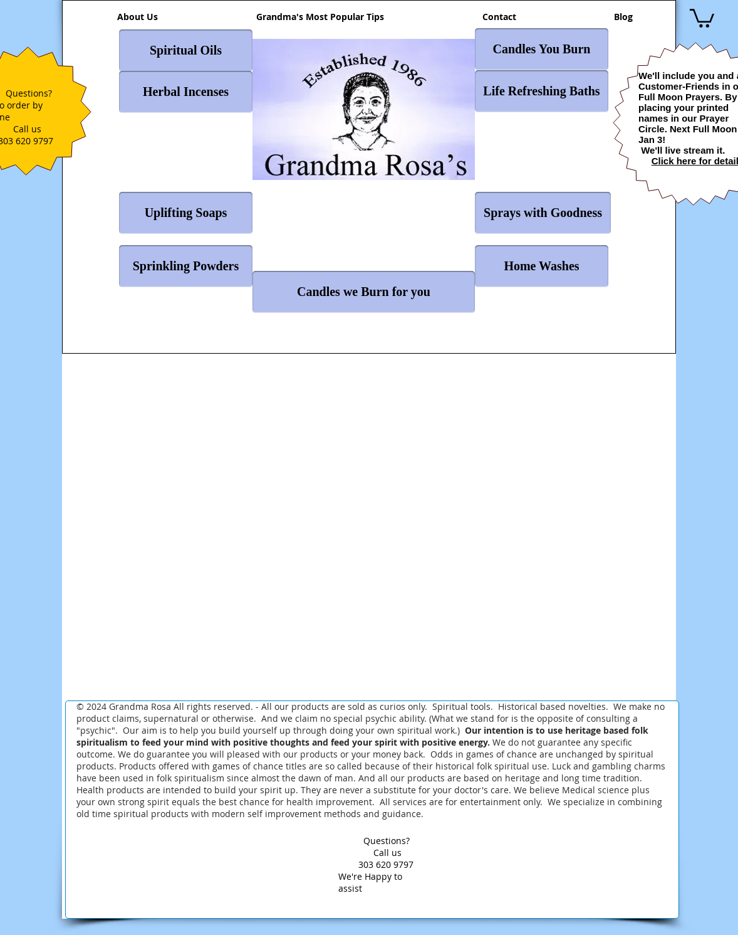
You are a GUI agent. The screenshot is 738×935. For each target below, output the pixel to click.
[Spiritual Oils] (185, 50)
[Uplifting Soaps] (185, 213)
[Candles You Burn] (541, 49)
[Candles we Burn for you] (363, 292)
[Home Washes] (541, 266)
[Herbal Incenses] (185, 92)
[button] (702, 17)
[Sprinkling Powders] (185, 266)
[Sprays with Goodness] (543, 213)
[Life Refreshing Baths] (541, 91)
